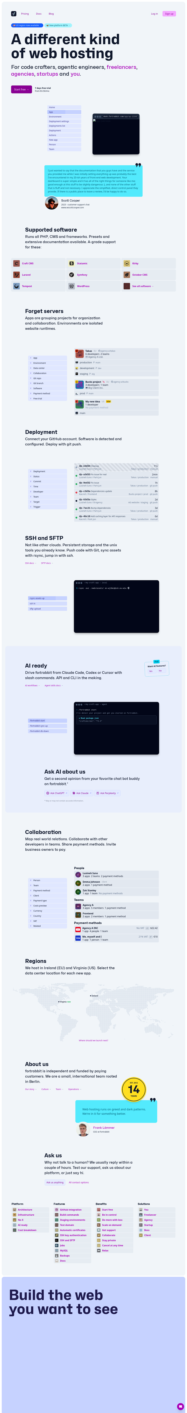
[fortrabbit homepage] (13, 13)
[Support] (180, 1406)
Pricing (25, 13)
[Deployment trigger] (30, 539)
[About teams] (30, 918)
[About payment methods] (30, 426)
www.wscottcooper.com (72, 240)
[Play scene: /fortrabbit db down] (47, 764)
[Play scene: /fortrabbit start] (47, 754)
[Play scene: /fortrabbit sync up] (47, 759)
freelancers (121, 67)
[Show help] (30, 529)
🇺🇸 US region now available (27, 25)
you (75, 74)
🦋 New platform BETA (58, 25)
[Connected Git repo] (30, 411)
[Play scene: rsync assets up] (47, 631)
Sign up (169, 13)
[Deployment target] (30, 534)
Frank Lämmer (104, 1160)
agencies (22, 74)
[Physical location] (30, 401)
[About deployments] (30, 504)
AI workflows (32, 718)
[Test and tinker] (30, 431)
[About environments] (30, 396)
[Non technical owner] (30, 928)
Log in (154, 13)
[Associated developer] (30, 524)
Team (60, 1122)
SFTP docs (47, 596)
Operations (75, 1122)
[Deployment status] (30, 509)
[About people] (30, 913)
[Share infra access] (30, 406)
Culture (46, 1122)
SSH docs (31, 596)
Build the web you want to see (63, 1335)
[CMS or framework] (30, 421)
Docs (38, 13)
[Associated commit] (30, 514)
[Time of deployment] (30, 519)
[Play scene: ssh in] (47, 637)
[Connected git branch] (30, 416)
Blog (51, 13)
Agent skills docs (54, 718)
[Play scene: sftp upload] (47, 642)
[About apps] (30, 390)
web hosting (71, 53)
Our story (31, 1122)
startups (47, 74)
